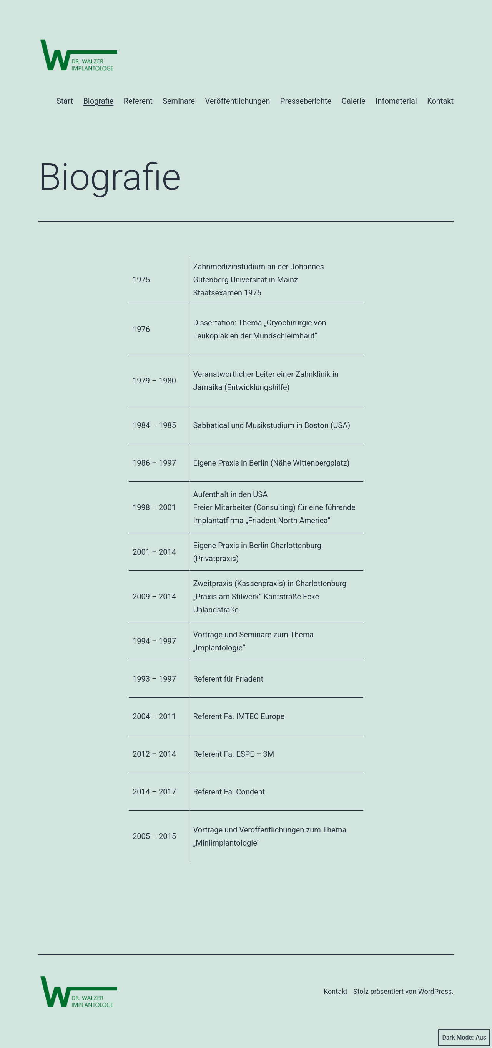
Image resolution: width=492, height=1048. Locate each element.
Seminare (179, 101)
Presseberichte (305, 101)
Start (65, 101)
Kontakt (440, 101)
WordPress (435, 991)
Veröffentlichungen (237, 101)
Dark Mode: (464, 1037)
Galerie (353, 101)
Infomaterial (396, 101)
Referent (138, 101)
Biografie (98, 101)
